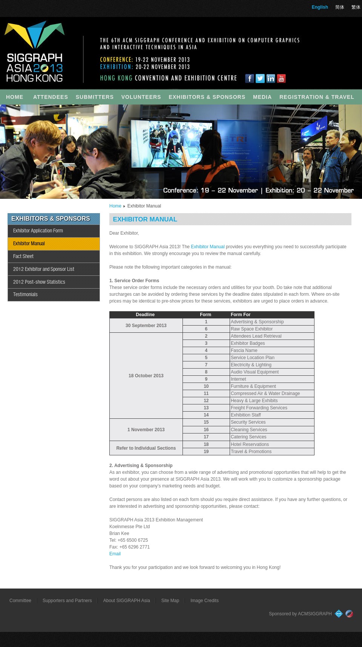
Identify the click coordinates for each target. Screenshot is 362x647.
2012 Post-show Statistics (39, 282)
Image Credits (204, 600)
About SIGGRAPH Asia (126, 600)
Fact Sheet (23, 256)
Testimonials (25, 294)
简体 (339, 7)
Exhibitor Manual (29, 243)
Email (115, 553)
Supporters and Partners (67, 600)
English (320, 7)
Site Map (170, 600)
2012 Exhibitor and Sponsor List (43, 269)
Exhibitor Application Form (38, 231)
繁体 (355, 7)
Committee (20, 600)
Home (115, 206)
